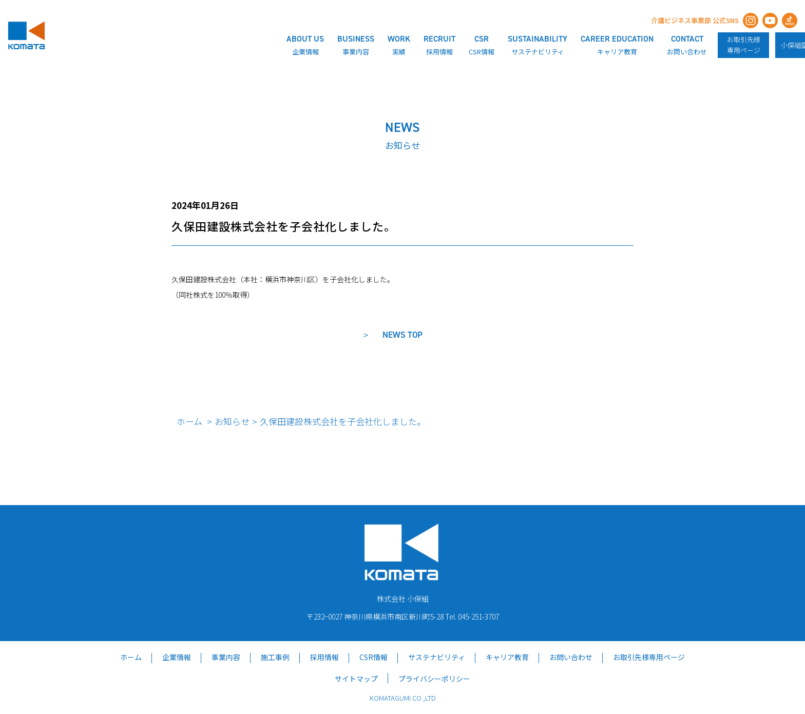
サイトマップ (356, 678)
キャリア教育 (507, 657)
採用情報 (324, 657)
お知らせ (232, 421)
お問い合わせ (570, 657)
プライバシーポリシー (434, 678)
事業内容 (226, 657)
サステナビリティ (436, 657)
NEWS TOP (402, 334)
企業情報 (176, 657)
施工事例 (275, 657)
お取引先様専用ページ (743, 44)
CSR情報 (373, 657)
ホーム (189, 421)
